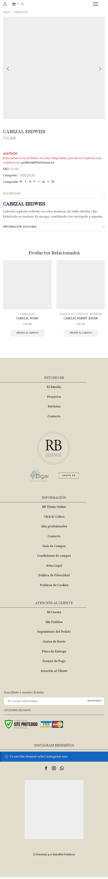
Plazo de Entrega (54, 653)
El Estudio (54, 388)
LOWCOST (82, 315)
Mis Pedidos (54, 624)
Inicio (6, 12)
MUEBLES (96, 315)
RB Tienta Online (54, 508)
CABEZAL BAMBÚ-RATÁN (80, 319)
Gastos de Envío (54, 643)
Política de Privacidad (54, 577)
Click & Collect (54, 518)
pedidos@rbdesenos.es (37, 162)
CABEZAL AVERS (27, 319)
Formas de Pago (54, 663)
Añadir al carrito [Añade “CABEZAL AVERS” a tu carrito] (27, 334)
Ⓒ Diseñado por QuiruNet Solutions (54, 856)
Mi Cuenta (54, 614)
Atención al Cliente (54, 672)
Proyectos (54, 398)
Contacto (54, 418)
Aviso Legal (54, 567)
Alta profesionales (54, 528)
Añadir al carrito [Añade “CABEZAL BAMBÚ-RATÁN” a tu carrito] (81, 334)
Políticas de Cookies (54, 587)
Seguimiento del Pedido (54, 633)
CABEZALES (20, 12)
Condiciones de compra (54, 557)
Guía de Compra (54, 548)
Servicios (54, 408)
